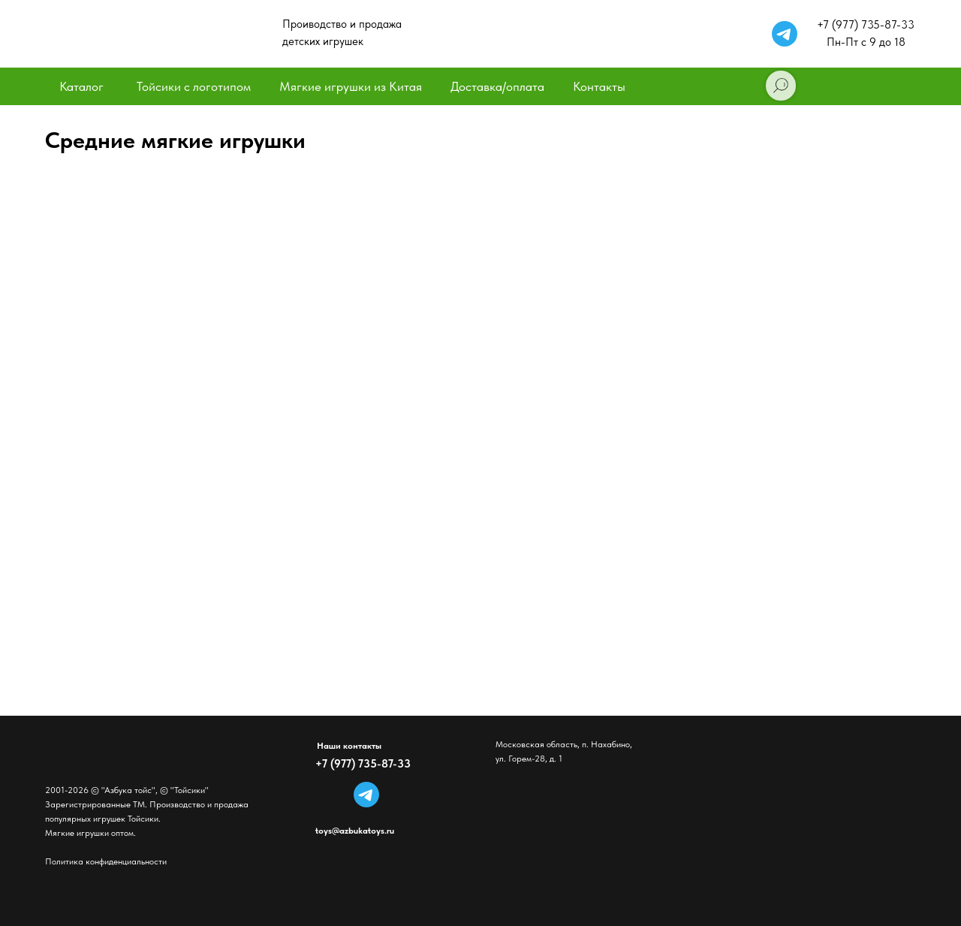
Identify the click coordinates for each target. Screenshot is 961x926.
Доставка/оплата (497, 86)
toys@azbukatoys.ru (354, 830)
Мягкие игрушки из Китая (350, 86)
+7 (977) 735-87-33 (363, 764)
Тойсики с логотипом (194, 86)
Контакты (599, 86)
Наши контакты (349, 745)
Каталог (81, 86)
